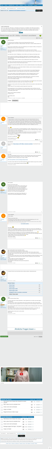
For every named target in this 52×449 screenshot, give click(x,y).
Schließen (21, 32)
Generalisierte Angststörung (21, 433)
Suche (17, 5)
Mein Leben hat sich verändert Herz (12, 404)
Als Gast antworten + (4, 336)
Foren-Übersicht (3, 433)
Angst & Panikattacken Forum (11, 433)
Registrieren (35, 6)
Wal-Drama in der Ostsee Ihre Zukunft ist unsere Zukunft (17, 418)
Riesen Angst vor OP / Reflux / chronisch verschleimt (18, 35)
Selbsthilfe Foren (11, 5)
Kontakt (7, 443)
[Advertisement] (25, 321)
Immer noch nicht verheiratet (10, 406)
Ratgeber (21, 5)
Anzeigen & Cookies (22, 443)
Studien (35, 5)
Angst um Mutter (7, 409)
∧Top (49, 448)
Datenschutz (17, 443)
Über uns (10, 443)
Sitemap (36, 443)
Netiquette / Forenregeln (30, 443)
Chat (25, 5)
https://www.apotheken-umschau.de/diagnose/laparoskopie (18, 159)
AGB (26, 443)
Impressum (13, 443)
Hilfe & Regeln (30, 5)
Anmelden (40, 6)
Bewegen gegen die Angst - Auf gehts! (12, 426)
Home (2, 5)
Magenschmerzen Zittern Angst (11, 412)
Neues (6, 5)
